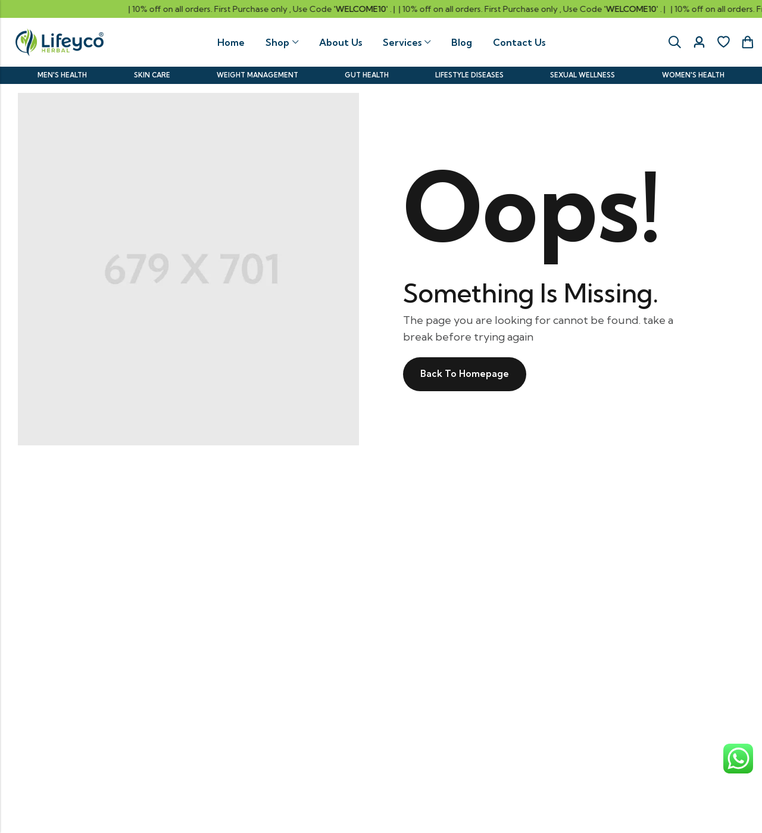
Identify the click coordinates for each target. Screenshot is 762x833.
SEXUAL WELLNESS (583, 74)
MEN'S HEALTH (62, 74)
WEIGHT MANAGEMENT (257, 74)
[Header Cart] (747, 42)
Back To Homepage (466, 373)
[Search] (674, 42)
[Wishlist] (723, 42)
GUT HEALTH (367, 74)
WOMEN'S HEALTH (693, 74)
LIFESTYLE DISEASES (469, 74)
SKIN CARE (151, 74)
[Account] (698, 42)
